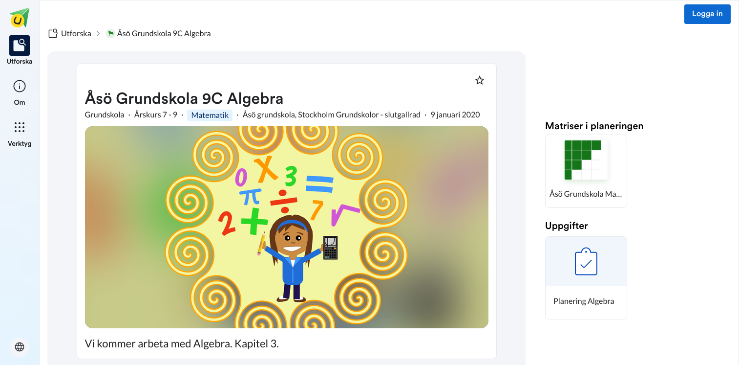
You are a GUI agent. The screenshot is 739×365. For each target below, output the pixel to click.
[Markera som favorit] (479, 80)
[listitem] (20, 51)
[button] (586, 171)
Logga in (707, 14)
